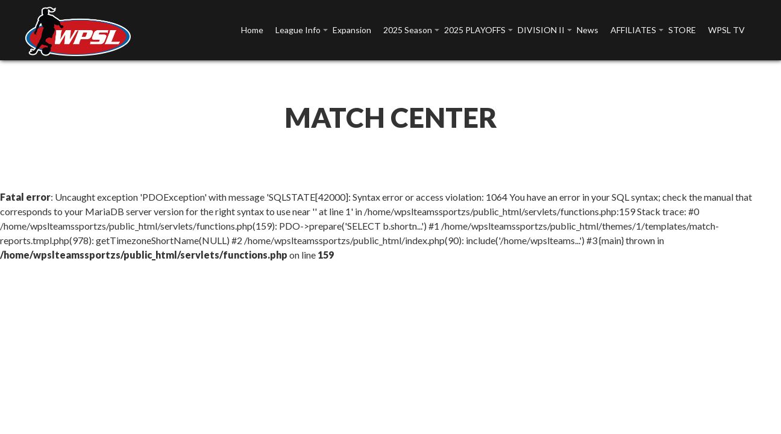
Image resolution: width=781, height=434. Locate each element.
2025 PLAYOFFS (475, 30)
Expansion (352, 30)
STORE (682, 30)
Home (252, 30)
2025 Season (407, 30)
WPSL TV (726, 30)
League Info (298, 30)
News (587, 30)
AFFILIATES (633, 30)
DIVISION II (541, 30)
